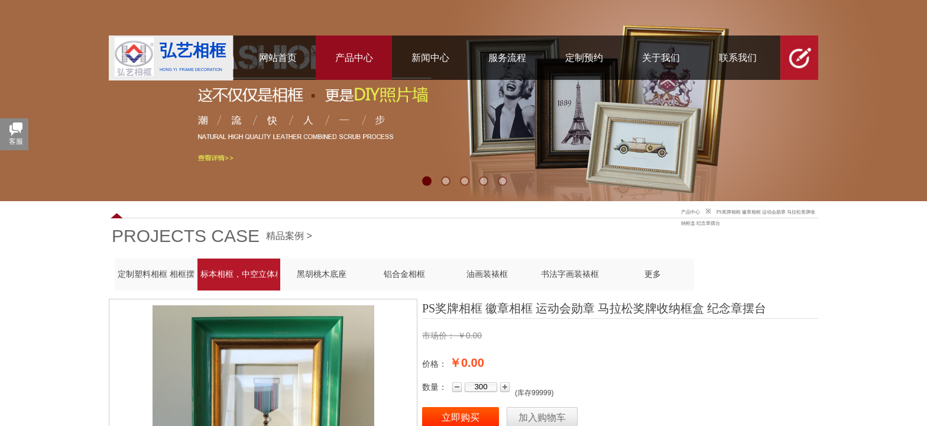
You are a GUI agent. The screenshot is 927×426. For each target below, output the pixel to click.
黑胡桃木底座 (321, 274)
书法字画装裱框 (570, 274)
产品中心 (690, 212)
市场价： (438, 335)
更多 (652, 274)
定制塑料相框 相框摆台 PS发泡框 (156, 274)
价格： (434, 364)
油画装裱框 (487, 274)
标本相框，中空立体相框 (238, 274)
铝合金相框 (404, 274)
